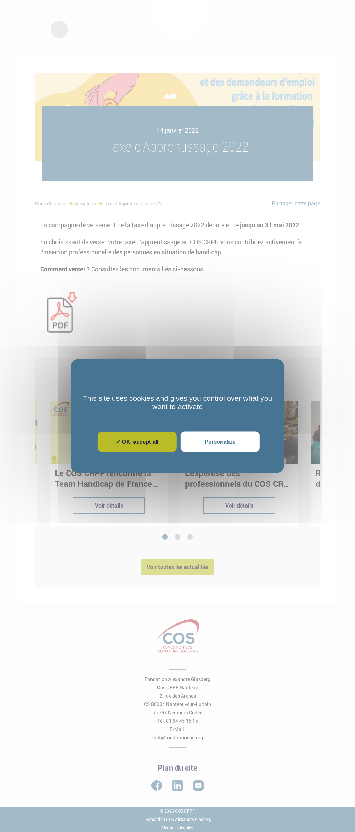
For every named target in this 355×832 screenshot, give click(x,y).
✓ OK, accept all (137, 442)
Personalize (220, 442)
